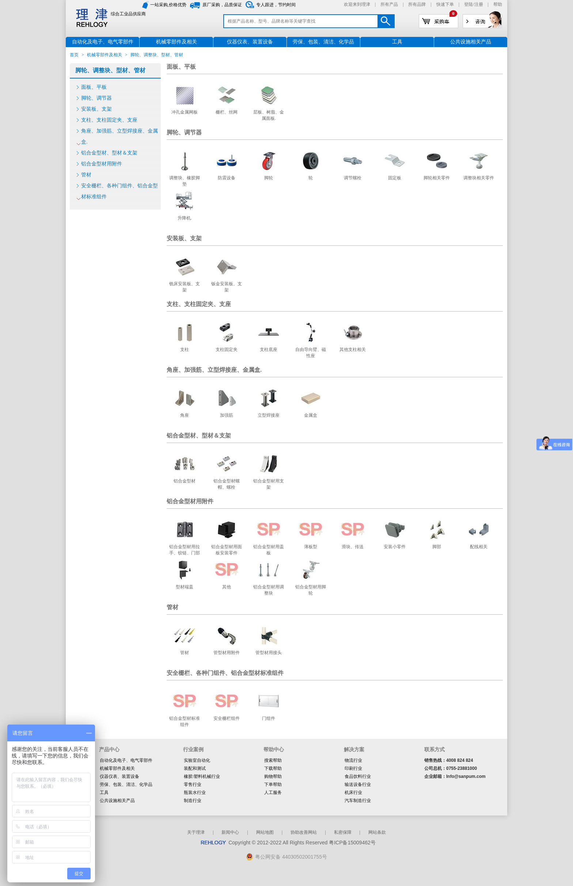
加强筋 (226, 415)
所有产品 (389, 4)
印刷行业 (353, 768)
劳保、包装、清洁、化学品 (126, 784)
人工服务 (273, 792)
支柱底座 (268, 349)
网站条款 (377, 832)
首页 (74, 54)
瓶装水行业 (195, 792)
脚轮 (268, 177)
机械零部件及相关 (104, 54)
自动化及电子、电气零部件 (126, 760)
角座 (184, 415)
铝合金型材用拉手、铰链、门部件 (184, 553)
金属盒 (310, 415)
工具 (104, 792)
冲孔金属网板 (184, 112)
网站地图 (265, 832)
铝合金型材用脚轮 (310, 590)
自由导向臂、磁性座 (310, 352)
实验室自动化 (197, 760)
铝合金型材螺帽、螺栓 (226, 484)
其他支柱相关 (352, 349)
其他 (226, 586)
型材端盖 (184, 586)
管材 (86, 174)
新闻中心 (230, 832)
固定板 (394, 177)
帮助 (497, 4)
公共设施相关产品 (117, 800)
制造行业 (192, 800)
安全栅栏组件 (226, 718)
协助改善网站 (304, 832)
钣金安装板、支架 (226, 287)
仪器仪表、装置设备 (119, 776)
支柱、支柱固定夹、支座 (109, 120)
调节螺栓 (352, 177)
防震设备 (226, 177)
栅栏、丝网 (227, 112)
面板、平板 (94, 87)
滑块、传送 (353, 546)
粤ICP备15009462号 (352, 842)
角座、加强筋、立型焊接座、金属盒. (119, 136)
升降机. (185, 218)
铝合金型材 (185, 481)
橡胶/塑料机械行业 (202, 776)
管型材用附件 (226, 652)
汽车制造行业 (358, 800)
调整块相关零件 (478, 177)
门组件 (268, 718)
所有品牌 (417, 4)
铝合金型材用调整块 (268, 590)
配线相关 (478, 546)
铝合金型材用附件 (101, 164)
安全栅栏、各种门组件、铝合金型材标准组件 (119, 191)
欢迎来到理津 (357, 4)
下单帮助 (273, 784)
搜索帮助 (273, 760)
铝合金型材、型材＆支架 (109, 153)
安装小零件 (395, 546)
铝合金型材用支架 (268, 484)
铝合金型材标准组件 (184, 721)
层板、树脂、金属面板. (268, 115)
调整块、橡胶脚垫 (184, 181)
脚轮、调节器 (96, 98)
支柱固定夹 (227, 349)
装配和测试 (195, 768)
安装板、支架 (96, 109)
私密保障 (343, 832)
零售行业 (192, 784)
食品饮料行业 (358, 776)
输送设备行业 (358, 784)
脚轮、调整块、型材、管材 (110, 70)
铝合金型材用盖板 (268, 549)
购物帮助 (273, 776)
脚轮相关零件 (437, 177)
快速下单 (445, 4)
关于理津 (196, 832)
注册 (478, 4)
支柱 (184, 349)
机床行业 (353, 792)
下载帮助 (273, 768)
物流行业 (353, 760)
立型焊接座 (269, 415)
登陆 (468, 4)
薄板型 (310, 546)
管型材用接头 (268, 652)
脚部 (436, 546)
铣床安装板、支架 (184, 287)
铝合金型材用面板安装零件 (226, 549)
